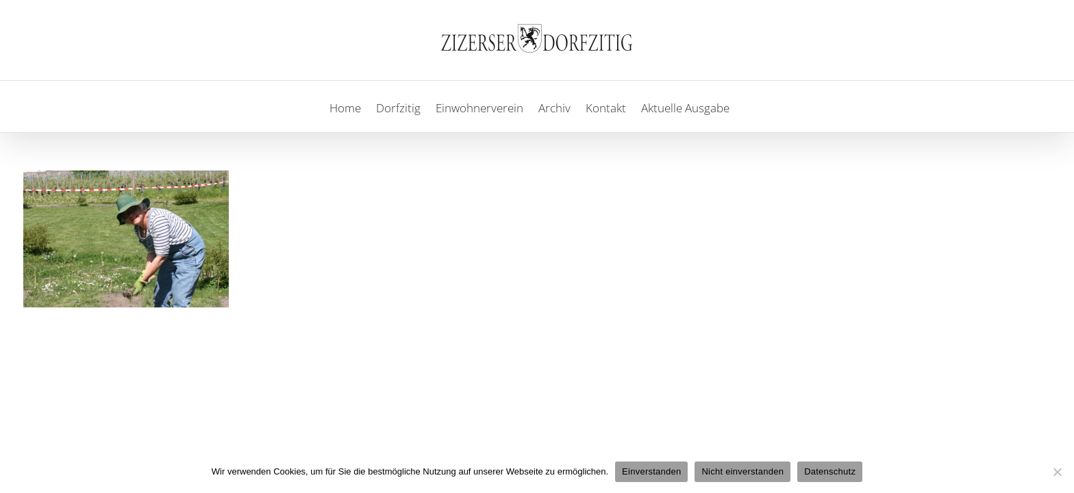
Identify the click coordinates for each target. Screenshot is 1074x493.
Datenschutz (830, 471)
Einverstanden (651, 471)
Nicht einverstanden (742, 471)
